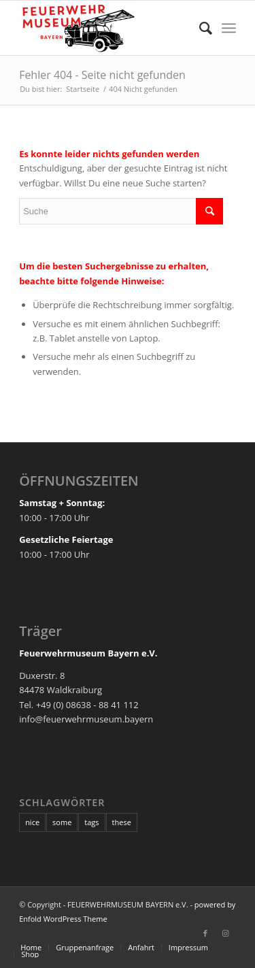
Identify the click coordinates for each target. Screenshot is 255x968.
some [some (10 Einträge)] (61, 822)
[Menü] (229, 28)
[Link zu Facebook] (205, 933)
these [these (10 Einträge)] (121, 822)
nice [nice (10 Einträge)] (32, 822)
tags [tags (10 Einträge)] (91, 822)
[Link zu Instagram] (226, 933)
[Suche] (199, 28)
